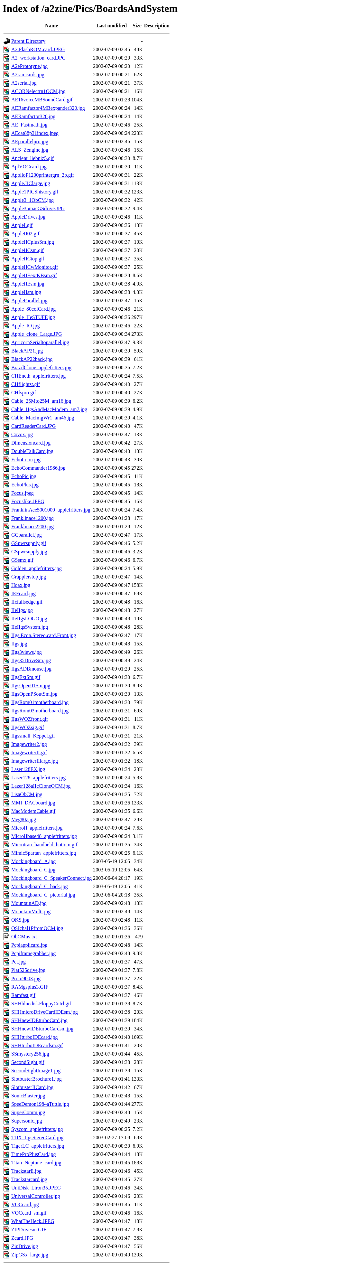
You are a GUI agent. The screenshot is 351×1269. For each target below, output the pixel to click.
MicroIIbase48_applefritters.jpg (44, 836)
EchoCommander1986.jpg (38, 468)
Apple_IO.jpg (25, 325)
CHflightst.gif (25, 384)
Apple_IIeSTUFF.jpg (33, 317)
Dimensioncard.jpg (31, 443)
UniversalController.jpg (35, 1196)
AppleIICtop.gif (27, 258)
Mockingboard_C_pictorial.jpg (43, 895)
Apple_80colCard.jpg (33, 309)
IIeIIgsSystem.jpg (29, 627)
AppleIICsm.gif (27, 250)
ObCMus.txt (24, 936)
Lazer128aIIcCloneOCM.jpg (40, 786)
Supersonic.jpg (26, 1120)
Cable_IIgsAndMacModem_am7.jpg (49, 409)
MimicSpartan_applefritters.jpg (43, 853)
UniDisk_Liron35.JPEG (36, 1187)
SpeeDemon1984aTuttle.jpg (40, 1104)
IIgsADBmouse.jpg (31, 669)
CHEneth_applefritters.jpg (38, 376)
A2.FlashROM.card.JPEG (38, 49)
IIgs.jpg (19, 643)
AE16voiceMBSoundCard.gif (42, 99)
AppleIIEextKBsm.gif (34, 275)
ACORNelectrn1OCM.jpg (38, 91)
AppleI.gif (21, 225)
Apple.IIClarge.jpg (30, 183)
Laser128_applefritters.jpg (38, 777)
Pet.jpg (18, 961)
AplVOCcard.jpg (29, 166)
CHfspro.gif (23, 392)
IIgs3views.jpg (26, 652)
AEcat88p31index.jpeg (35, 133)
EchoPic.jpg (23, 476)
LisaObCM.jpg (26, 794)
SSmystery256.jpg (30, 1054)
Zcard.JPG (22, 1238)
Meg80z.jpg (23, 819)
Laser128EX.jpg (28, 769)
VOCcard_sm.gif (29, 1213)
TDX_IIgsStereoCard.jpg (37, 1137)
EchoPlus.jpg (25, 484)
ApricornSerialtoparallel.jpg (40, 342)
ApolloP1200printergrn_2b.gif (42, 175)
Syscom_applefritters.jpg (37, 1129)
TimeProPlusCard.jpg (33, 1154)
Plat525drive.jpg (28, 970)
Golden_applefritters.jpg (36, 568)
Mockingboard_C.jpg (33, 869)
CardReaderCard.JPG (33, 426)
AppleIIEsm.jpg (27, 284)
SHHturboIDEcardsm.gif (37, 1045)
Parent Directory (28, 41)
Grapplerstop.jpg (28, 576)
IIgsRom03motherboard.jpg (40, 710)
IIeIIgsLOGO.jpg (29, 618)
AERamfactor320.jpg (33, 116)
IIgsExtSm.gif (25, 677)
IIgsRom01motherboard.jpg (40, 702)
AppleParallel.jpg (29, 300)
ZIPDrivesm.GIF (28, 1229)
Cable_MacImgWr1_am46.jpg (42, 417)
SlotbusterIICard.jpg (32, 1087)
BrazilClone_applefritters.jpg (41, 367)
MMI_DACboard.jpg (33, 802)
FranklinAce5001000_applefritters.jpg (50, 509)
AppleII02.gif (25, 233)
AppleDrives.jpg (28, 217)
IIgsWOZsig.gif (27, 727)
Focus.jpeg (22, 493)
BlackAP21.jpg (27, 350)
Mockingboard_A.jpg (33, 861)
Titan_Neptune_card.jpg (36, 1162)
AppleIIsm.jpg (26, 292)
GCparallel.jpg (26, 535)
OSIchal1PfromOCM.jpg (37, 928)
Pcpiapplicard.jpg (29, 945)
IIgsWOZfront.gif (29, 719)
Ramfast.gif (23, 995)
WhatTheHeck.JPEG (32, 1221)
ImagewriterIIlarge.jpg (34, 761)
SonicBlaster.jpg (28, 1095)
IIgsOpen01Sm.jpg (30, 685)
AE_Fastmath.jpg (29, 124)
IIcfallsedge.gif (26, 602)
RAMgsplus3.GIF (29, 987)
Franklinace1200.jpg (32, 518)
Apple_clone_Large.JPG (36, 334)
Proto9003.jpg (26, 978)
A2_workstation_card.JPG (38, 58)
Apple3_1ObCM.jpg (32, 200)
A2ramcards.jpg (27, 74)
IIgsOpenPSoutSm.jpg (34, 694)
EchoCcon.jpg (26, 459)
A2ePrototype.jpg (29, 66)
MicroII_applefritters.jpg (37, 828)
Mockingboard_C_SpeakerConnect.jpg (51, 878)
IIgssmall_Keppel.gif (33, 735)
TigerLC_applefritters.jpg (37, 1146)
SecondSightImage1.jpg (35, 1070)
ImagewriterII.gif (29, 752)
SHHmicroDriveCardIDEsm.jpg (44, 1012)
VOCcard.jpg (25, 1204)
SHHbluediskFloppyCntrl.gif (41, 1003)
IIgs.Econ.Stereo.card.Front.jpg (43, 635)
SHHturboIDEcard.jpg (34, 1037)
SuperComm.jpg (28, 1112)
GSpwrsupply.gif (28, 543)
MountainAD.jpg (29, 903)
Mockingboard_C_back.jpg (39, 886)
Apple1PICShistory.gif (34, 191)
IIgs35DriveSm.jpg (31, 660)
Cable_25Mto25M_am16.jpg (41, 401)
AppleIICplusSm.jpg (32, 242)
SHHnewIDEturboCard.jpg (39, 1020)
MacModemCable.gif (33, 811)
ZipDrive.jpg (24, 1246)
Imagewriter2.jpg (29, 744)
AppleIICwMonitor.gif (34, 267)
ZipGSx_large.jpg (29, 1254)
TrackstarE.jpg (26, 1171)
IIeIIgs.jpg (22, 610)
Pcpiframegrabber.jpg (33, 953)
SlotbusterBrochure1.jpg (36, 1079)
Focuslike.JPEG (27, 501)
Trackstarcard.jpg (29, 1179)
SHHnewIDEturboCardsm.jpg (42, 1028)
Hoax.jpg (20, 585)
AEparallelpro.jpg (29, 141)
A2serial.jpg (24, 83)
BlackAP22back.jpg (31, 359)
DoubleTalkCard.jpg (32, 451)
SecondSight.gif (27, 1062)
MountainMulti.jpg (31, 911)
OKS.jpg (20, 920)
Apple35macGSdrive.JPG (38, 208)
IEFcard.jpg (23, 593)
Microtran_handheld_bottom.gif (44, 844)
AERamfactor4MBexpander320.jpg (48, 108)
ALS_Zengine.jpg (29, 150)
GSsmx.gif (22, 560)
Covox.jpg (22, 434)
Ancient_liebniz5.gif (32, 158)
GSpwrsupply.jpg (29, 551)
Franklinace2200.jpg (32, 526)
